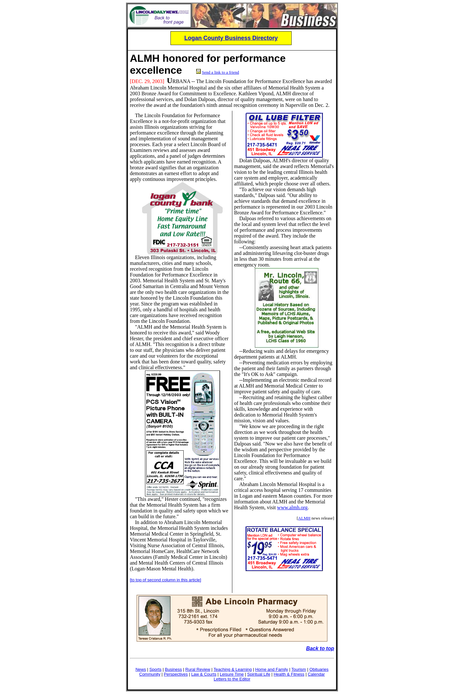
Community (149, 674)
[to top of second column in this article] (165, 579)
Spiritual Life (258, 674)
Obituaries (318, 669)
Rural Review (197, 669)
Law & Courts (203, 674)
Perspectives (176, 674)
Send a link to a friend (220, 72)
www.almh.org (292, 507)
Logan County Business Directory (231, 38)
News (140, 669)
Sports (156, 669)
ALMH (145, 58)
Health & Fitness (289, 674)
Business (173, 669)
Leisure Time (232, 674)
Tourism (298, 669)
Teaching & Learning (233, 669)
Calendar (316, 674)
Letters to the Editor (232, 679)
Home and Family (271, 669)
